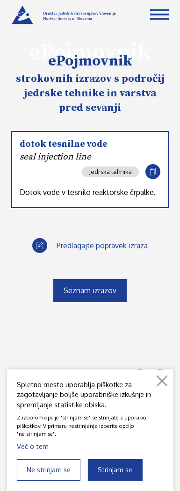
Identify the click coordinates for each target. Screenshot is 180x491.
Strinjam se (115, 469)
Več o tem (33, 446)
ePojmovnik (90, 61)
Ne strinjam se (49, 469)
